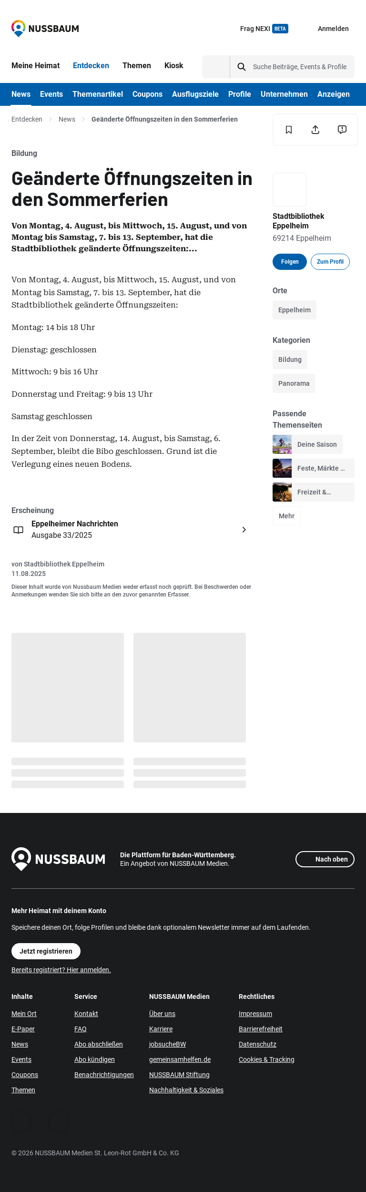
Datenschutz (257, 1044)
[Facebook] (20, 1121)
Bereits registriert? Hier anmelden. (61, 970)
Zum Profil (330, 261)
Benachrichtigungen (104, 1075)
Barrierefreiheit (261, 1029)
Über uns (162, 1013)
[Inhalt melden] (342, 129)
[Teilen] (315, 129)
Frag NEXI (264, 28)
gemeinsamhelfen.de (180, 1059)
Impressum (255, 1013)
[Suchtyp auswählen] (216, 66)
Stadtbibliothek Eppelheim (64, 564)
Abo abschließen (98, 1044)
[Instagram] (59, 1121)
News (67, 119)
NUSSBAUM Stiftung (179, 1075)
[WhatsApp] (40, 1121)
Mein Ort (24, 1013)
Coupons (24, 1075)
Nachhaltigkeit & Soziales (186, 1090)
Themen (23, 1090)
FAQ (80, 1029)
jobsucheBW (167, 1044)
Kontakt (86, 1013)
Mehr (287, 516)
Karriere (161, 1029)
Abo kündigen (94, 1059)
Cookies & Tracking (267, 1059)
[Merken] (289, 129)
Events (21, 1059)
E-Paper (23, 1029)
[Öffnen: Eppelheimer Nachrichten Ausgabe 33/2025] (131, 529)
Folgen (290, 261)
